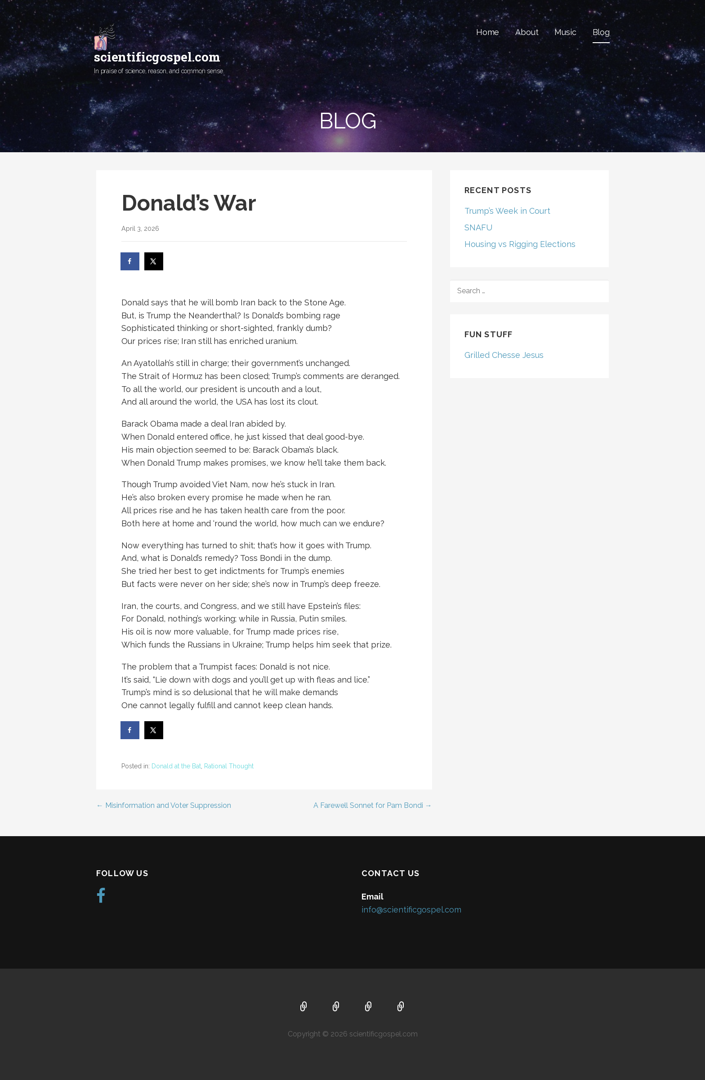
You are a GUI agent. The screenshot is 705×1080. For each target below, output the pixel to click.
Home (487, 32)
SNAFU (478, 227)
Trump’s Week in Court (507, 211)
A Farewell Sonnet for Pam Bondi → (372, 805)
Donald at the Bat (176, 766)
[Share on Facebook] (130, 261)
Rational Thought (229, 766)
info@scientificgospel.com (411, 909)
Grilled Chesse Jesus (504, 355)
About (526, 32)
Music (565, 32)
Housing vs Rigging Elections (520, 244)
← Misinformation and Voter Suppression (163, 805)
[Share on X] (154, 261)
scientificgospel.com (157, 56)
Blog (601, 32)
